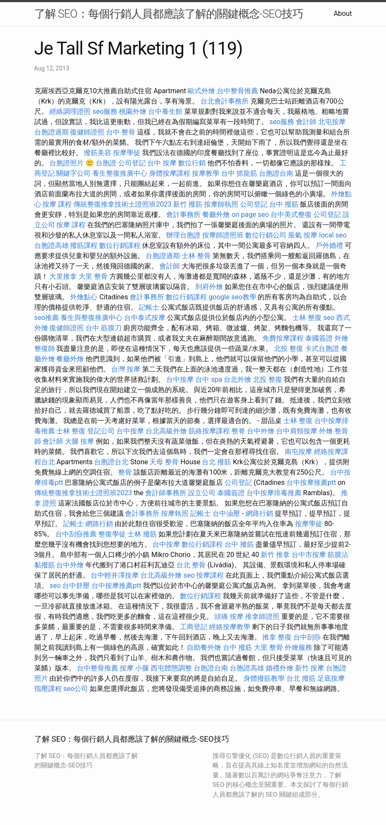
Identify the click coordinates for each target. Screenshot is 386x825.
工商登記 (193, 627)
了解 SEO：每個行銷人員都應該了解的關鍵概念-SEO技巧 (168, 13)
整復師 (44, 348)
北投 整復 (288, 348)
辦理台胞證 (183, 235)
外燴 (341, 338)
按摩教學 (205, 173)
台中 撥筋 (283, 204)
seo (328, 318)
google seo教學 (232, 297)
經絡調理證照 (70, 111)
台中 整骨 (120, 132)
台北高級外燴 (166, 431)
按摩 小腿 (134, 668)
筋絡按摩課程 (209, 431)
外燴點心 (83, 297)
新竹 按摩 (309, 668)
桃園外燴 (132, 111)
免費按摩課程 (283, 338)
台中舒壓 (76, 585)
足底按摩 (331, 678)
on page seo (250, 214)
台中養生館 (165, 111)
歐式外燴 (201, 91)
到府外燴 (209, 287)
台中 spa (208, 379)
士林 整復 (307, 318)
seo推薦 (46, 318)
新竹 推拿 (275, 555)
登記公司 (101, 431)
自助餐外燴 (204, 647)
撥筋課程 (83, 245)
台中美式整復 (291, 214)
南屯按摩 (298, 452)
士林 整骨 (196, 256)
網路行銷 (259, 513)
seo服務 (104, 111)
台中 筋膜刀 (103, 328)
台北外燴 (237, 379)
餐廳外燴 (216, 214)
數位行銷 (192, 163)
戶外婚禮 (329, 245)
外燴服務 (298, 647)
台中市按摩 (309, 555)
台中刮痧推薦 (76, 534)
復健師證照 (87, 132)
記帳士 (149, 307)
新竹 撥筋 (187, 204)
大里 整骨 (93, 276)
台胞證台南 (276, 173)
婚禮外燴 (279, 668)
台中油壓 (226, 513)
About (343, 13)
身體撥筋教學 (264, 678)
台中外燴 (260, 431)
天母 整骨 (164, 462)
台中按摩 (180, 379)
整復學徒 (112, 534)
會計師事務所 (165, 493)
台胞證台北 (111, 462)
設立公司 (202, 493)
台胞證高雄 (51, 245)
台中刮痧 (307, 637)
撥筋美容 (97, 153)
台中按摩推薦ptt (311, 482)
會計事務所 (183, 214)
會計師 (306, 122)
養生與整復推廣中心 (91, 318)
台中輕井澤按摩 (115, 575)
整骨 (125, 472)
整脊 (238, 431)
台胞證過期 (51, 132)
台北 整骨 (191, 565)
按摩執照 (174, 513)
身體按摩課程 (169, 173)
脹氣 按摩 (302, 235)
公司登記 (132, 163)
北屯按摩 (332, 122)
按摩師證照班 (222, 235)
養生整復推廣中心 (119, 173)
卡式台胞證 (322, 348)
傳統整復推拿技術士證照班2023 (122, 204)
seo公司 (75, 689)
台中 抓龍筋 (239, 173)
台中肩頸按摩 (296, 431)
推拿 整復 (277, 637)
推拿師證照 (262, 616)
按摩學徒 (126, 153)
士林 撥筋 (142, 534)
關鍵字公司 (73, 173)
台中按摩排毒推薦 (273, 493)
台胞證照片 (66, 163)
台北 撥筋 (216, 462)
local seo (332, 235)
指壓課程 (48, 689)
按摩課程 (210, 575)
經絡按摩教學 (229, 627)
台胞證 (106, 163)
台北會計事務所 (225, 101)
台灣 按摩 (125, 369)
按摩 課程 (57, 204)
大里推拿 (63, 276)
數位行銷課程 (119, 245)
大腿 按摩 (79, 441)
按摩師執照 (221, 204)
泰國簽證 (319, 338)
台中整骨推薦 (237, 91)
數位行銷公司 (265, 235)
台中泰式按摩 (144, 318)
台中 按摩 (161, 163)
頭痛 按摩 (228, 616)
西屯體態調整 (171, 668)
